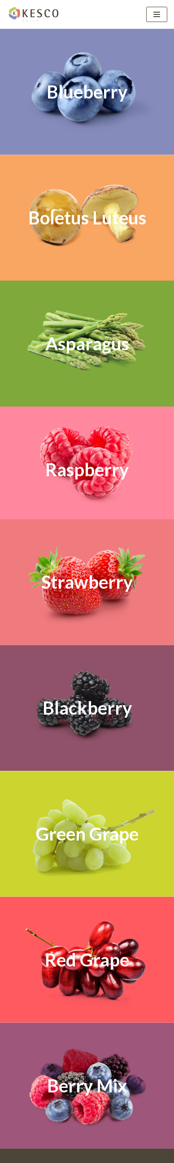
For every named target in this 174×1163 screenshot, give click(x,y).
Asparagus (87, 343)
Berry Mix (87, 1085)
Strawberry (87, 582)
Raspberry (87, 469)
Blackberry (87, 708)
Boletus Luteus (87, 217)
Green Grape (87, 834)
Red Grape (87, 960)
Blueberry (87, 92)
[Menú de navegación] (156, 14)
